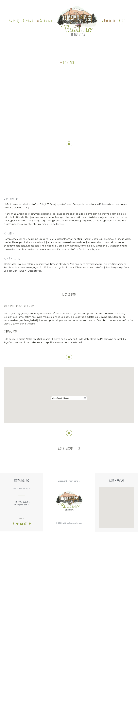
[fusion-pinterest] (29, 524)
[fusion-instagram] (25, 524)
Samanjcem (118, 264)
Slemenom (21, 267)
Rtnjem (106, 264)
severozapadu (93, 264)
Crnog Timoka (49, 264)
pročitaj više (56, 224)
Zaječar (7, 270)
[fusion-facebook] (13, 524)
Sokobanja (111, 267)
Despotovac (34, 270)
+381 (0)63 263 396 (22, 502)
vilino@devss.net (21, 505)
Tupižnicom (45, 267)
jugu (34, 267)
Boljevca (103, 204)
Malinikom (75, 264)
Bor (14, 270)
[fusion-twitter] (17, 524)
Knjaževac (123, 267)
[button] (69, 393)
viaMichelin (77, 342)
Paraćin (21, 270)
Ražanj (100, 267)
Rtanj (25, 207)
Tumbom (8, 267)
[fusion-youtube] (21, 524)
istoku (64, 267)
